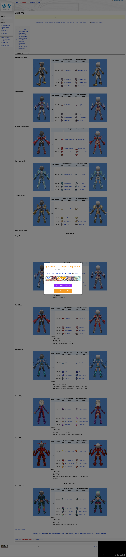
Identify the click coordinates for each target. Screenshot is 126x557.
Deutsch (61, 273)
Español (68, 273)
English (48, 273)
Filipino (77, 273)
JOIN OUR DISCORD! (63, 285)
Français (55, 273)
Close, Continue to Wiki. (63, 291)
